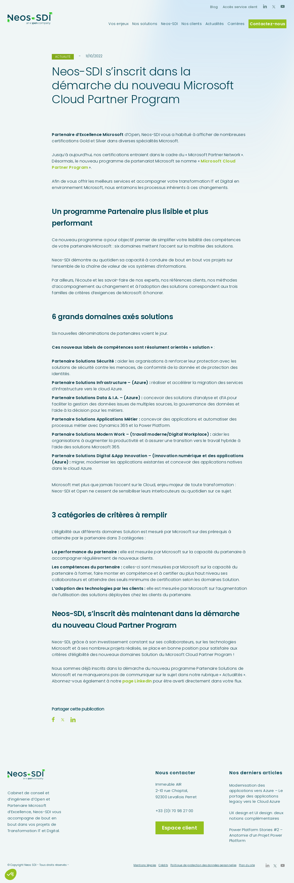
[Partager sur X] (62, 719)
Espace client (179, 827)
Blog (214, 7)
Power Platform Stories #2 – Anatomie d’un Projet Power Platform (256, 835)
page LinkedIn (137, 681)
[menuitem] (214, 7)
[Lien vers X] (274, 6)
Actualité (63, 56)
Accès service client (240, 7)
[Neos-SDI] (30, 23)
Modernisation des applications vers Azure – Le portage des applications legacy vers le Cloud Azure (256, 793)
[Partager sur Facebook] (53, 719)
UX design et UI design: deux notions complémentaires (256, 815)
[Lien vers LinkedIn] (265, 6)
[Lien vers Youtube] (282, 6)
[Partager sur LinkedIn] (73, 719)
